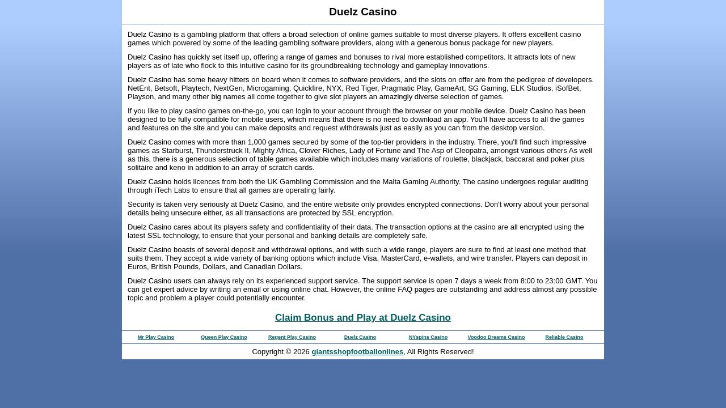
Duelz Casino (360, 337)
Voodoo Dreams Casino (496, 337)
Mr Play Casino (156, 337)
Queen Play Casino (224, 337)
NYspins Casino (428, 337)
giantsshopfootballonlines (357, 351)
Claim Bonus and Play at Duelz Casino (363, 317)
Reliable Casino (564, 337)
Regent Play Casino (292, 337)
